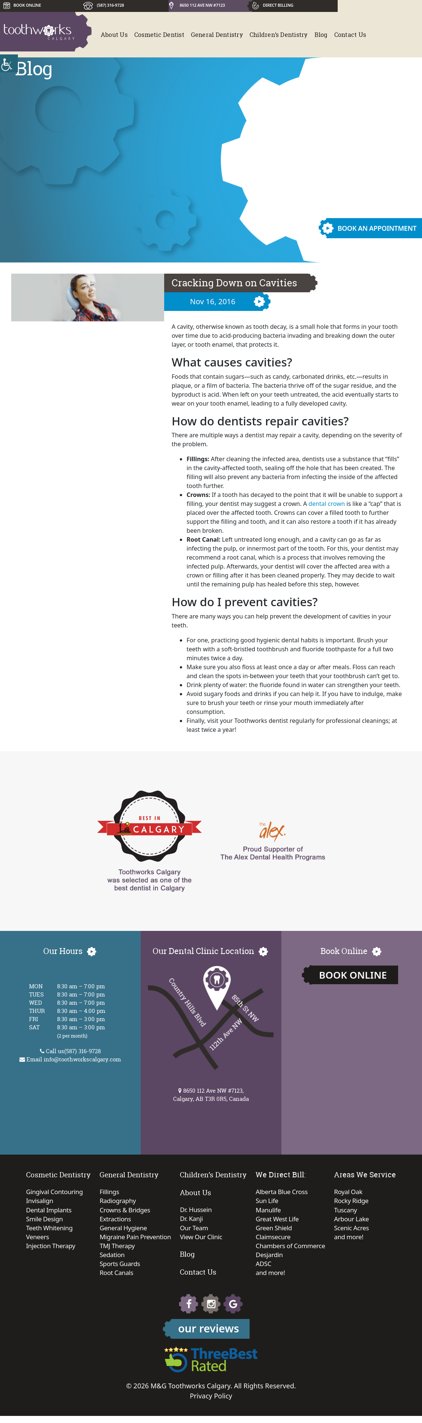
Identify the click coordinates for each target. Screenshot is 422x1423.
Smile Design (38, 1221)
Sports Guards (117, 1269)
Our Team (195, 1229)
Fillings (106, 1192)
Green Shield (278, 1231)
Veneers (31, 1240)
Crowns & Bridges (122, 1211)
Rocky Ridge (359, 1201)
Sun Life (271, 1201)
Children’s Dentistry (279, 35)
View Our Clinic (202, 1239)
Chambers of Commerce (295, 1250)
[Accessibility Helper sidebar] (9, 63)
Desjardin (273, 1260)
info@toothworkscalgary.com (82, 1059)
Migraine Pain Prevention (133, 1240)
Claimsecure (277, 1240)
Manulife (272, 1211)
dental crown (327, 504)
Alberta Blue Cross (286, 1192)
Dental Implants (43, 1211)
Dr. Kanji (192, 1219)
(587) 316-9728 (111, 5)
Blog (321, 35)
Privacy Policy (211, 1402)
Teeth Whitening (43, 1231)
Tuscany (353, 1211)
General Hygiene (121, 1231)
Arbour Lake (359, 1221)
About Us (114, 35)
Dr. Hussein (196, 1210)
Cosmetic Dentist (159, 35)
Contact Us (350, 35)
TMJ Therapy (114, 1250)
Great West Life (282, 1221)
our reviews (208, 1335)
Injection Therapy (45, 1250)
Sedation (109, 1260)
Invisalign (33, 1201)
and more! (274, 1279)
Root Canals (113, 1279)
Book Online (353, 975)
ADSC (267, 1269)
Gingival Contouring (49, 1192)
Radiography (115, 1201)
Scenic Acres (359, 1231)
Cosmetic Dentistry (53, 1174)
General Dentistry (217, 35)
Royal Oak (356, 1192)
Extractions (112, 1221)
